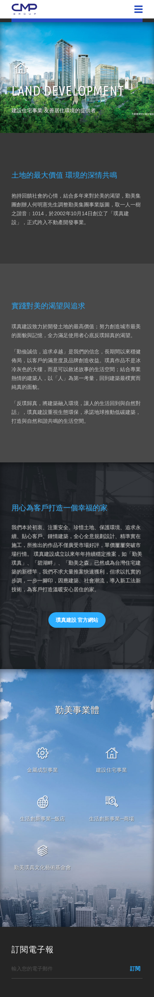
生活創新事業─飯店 (42, 819)
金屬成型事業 (42, 770)
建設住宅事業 (111, 770)
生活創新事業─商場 (111, 819)
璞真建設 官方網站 (77, 620)
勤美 (24, 9)
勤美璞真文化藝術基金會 (42, 867)
